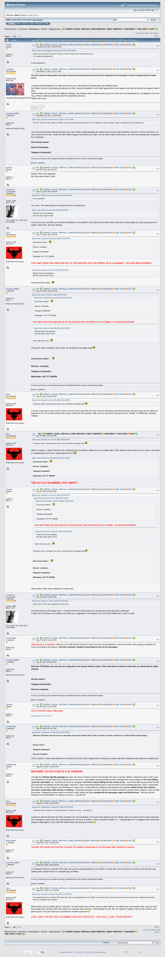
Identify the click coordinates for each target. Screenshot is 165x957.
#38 (157, 842)
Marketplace (34, 29)
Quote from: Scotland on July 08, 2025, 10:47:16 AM (50, 458)
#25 (157, 191)
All (20, 36)
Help (18, 23)
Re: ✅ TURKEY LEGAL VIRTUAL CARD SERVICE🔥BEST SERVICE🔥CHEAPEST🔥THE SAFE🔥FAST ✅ (85, 45)
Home (11, 23)
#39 (157, 864)
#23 (157, 115)
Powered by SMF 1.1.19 (68, 952)
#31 (157, 596)
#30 (157, 490)
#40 (157, 889)
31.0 (34, 20)
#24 (157, 169)
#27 (157, 290)
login (28, 15)
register (36, 15)
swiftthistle (11, 764)
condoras (10, 189)
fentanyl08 (11, 638)
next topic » (154, 33)
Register (38, 23)
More (46, 23)
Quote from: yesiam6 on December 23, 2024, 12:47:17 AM (52, 119)
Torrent (39, 20)
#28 (157, 395)
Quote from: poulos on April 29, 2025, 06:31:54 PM (50, 210)
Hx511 (9, 45)
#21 (157, 46)
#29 (157, 435)
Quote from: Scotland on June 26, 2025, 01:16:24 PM (51, 238)
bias (8, 233)
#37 (157, 802)
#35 (157, 728)
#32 (157, 639)
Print (156, 36)
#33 (157, 661)
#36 (157, 766)
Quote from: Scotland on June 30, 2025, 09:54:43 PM (51, 400)
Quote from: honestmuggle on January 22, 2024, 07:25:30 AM (54, 50)
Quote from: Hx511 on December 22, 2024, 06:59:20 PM (52, 195)
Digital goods (54, 29)
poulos (9, 167)
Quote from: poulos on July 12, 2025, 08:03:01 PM (50, 601)
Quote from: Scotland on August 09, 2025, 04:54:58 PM (51, 894)
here (116, 819)
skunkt (9, 704)
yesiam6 (10, 69)
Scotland (10, 113)
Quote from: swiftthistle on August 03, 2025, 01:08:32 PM (52, 807)
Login (31, 23)
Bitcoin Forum (11, 29)
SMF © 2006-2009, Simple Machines (92, 952)
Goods (44, 29)
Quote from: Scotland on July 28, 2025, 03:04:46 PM (50, 732)
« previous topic (142, 33)
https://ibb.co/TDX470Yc (41, 716)
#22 (157, 70)
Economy (23, 29)
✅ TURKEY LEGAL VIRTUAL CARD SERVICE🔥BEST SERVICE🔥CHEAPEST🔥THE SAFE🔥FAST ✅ (110, 29)
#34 (157, 706)
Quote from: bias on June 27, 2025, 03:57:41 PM (49, 295)
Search (25, 23)
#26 (157, 234)
